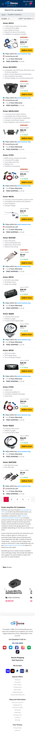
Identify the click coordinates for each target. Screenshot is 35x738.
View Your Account (17, 702)
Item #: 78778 (24, 360)
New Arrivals (17, 684)
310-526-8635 (28, 1)
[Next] (28, 499)
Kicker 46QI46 (8, 314)
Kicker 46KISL (8, 197)
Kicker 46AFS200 (9, 462)
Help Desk (17, 712)
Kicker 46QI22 (8, 426)
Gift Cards (18, 710)
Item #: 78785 (24, 252)
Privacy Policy (17, 728)
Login (26, 4)
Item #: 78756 (24, 324)
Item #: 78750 (24, 435)
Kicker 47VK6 (8, 387)
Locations (17, 717)
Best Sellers (17, 689)
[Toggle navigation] (2, 4)
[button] (26, 19)
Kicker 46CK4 (8, 23)
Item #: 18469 (24, 40)
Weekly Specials (17, 692)
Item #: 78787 (24, 470)
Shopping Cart (17, 705)
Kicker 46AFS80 (9, 238)
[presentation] (5, 589)
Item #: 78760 (24, 171)
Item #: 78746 (24, 208)
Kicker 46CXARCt (10, 67)
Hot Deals (17, 682)
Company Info (17, 715)
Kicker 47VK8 (8, 155)
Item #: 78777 (24, 287)
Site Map (17, 720)
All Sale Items (17, 687)
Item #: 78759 (24, 399)
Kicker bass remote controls (13, 545)
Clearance (17, 679)
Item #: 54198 (24, 127)
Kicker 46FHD (8, 350)
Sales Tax (17, 730)
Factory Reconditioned (17, 694)
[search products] (18, 10)
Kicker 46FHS (8, 277)
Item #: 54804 (24, 84)
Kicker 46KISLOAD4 (11, 111)
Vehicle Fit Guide (17, 707)
